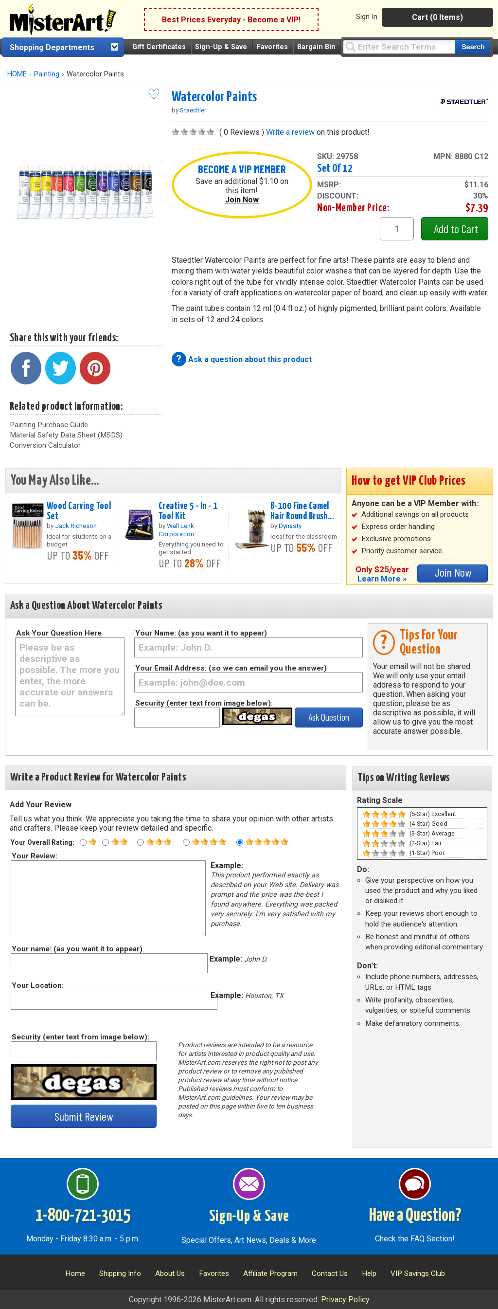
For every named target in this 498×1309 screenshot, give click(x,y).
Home (75, 1273)
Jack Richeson (76, 525)
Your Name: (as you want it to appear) (201, 633)
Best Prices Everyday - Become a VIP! (231, 19)
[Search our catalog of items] (472, 47)
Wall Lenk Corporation (176, 529)
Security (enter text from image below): (204, 703)
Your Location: (37, 985)
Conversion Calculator (45, 445)
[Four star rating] (186, 842)
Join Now (242, 199)
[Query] (399, 46)
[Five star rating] (240, 842)
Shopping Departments (52, 47)
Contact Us (330, 1273)
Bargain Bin (316, 47)
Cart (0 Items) (437, 17)
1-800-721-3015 (83, 1216)
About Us (170, 1273)
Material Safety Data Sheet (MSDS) (66, 435)
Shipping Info (120, 1273)
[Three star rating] (140, 842)
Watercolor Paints (214, 97)
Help (369, 1273)
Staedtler (193, 110)
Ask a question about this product (250, 359)
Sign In (366, 16)
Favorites (272, 47)
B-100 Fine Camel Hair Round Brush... (302, 511)
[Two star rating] (105, 842)
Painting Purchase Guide (49, 424)
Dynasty (290, 525)
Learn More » (382, 578)
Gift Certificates (159, 47)
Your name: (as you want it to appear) (76, 949)
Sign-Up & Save (221, 47)
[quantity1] (397, 228)
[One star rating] (83, 842)
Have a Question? (415, 1216)
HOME (17, 74)
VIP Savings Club (418, 1273)
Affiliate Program (270, 1273)
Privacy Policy (345, 1299)
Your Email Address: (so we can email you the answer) (231, 668)
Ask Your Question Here (59, 633)
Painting (46, 74)
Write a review (290, 132)
